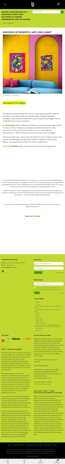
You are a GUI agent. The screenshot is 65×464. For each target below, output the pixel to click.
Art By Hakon (10, 125)
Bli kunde (38, 304)
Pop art (37, 317)
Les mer (62, 293)
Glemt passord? (60, 272)
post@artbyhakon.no (10, 265)
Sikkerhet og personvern (34, 445)
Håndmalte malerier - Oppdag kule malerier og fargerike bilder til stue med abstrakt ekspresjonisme (47, 325)
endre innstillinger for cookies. (47, 453)
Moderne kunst (39, 321)
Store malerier (39, 319)
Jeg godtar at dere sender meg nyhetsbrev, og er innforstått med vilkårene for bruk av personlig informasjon (48, 289)
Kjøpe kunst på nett (41, 323)
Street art (38, 315)
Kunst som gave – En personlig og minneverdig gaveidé (47, 310)
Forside (37, 302)
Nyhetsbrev (47, 445)
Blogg (55, 445)
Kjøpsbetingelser (18, 445)
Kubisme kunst (39, 328)
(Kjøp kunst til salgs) (32, 216)
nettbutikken (13, 146)
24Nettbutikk (36, 456)
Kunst (37, 313)
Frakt (10, 445)
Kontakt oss (39, 330)
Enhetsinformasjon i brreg (43, 384)
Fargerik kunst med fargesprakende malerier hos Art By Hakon (48, 307)
